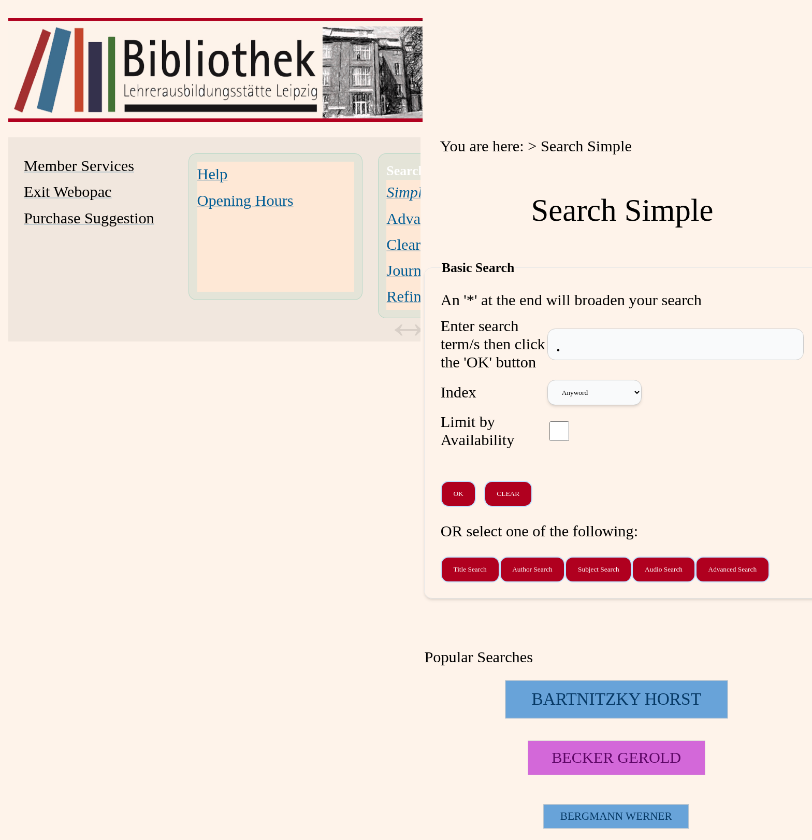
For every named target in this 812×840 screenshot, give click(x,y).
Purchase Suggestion (89, 218)
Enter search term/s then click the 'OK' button (493, 344)
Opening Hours (245, 200)
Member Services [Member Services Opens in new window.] (79, 166)
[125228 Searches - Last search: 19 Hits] (616, 699)
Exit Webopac (68, 192)
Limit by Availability (478, 431)
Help (212, 174)
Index (458, 392)
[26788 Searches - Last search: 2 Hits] (616, 816)
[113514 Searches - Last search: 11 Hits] (616, 758)
